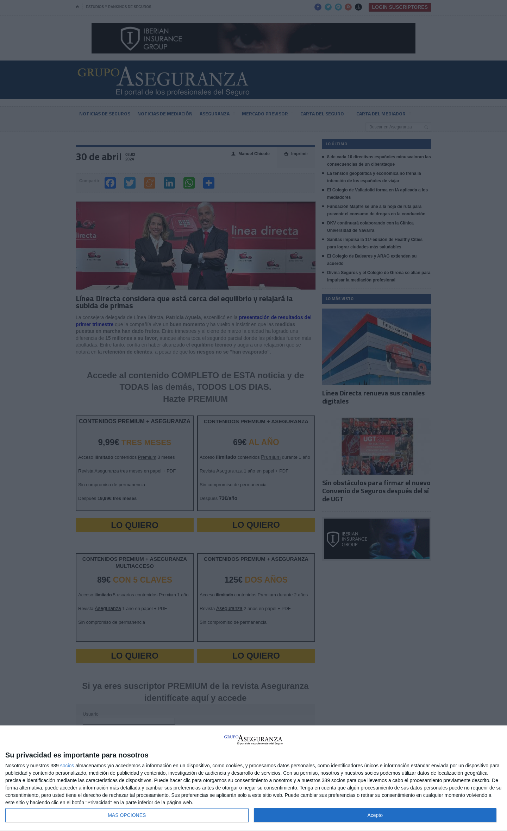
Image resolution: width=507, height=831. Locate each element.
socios (67, 765)
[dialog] (253, 778)
